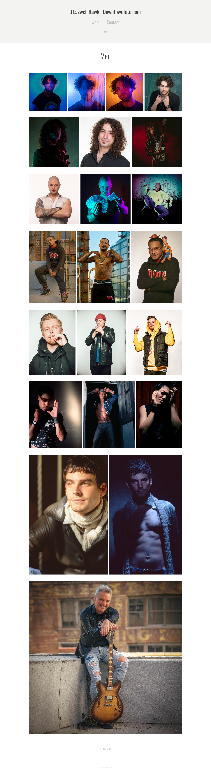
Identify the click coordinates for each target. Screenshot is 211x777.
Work (96, 22)
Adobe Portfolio (108, 768)
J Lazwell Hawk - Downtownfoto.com (105, 12)
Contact (113, 22)
